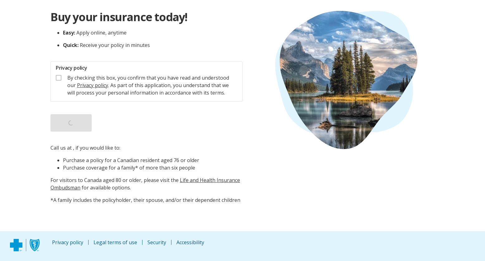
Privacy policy (92, 85)
